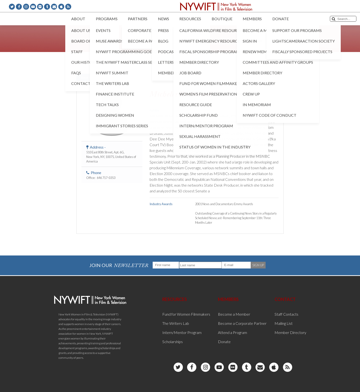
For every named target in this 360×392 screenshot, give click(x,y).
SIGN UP (258, 265)
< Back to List (89, 77)
